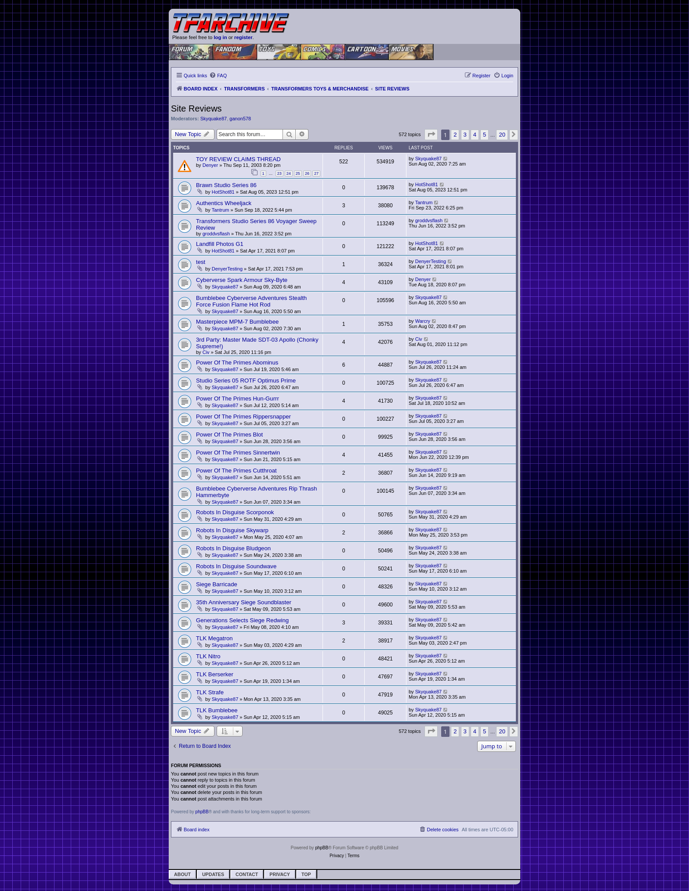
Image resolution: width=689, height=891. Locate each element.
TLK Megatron (214, 638)
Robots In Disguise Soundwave (236, 566)
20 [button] (502, 134)
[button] (431, 134)
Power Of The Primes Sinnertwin (238, 452)
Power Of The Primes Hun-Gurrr (237, 398)
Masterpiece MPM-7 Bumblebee (237, 321)
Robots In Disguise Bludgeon (233, 548)
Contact (247, 874)
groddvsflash (216, 233)
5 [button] (484, 134)
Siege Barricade (216, 584)
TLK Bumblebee (217, 710)
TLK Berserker (214, 674)
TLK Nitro (208, 656)
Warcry (422, 321)
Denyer (210, 165)
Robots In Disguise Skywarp (232, 530)
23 (279, 173)
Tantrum (220, 210)
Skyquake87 (213, 118)
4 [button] (474, 134)
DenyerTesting (227, 268)
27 (316, 173)
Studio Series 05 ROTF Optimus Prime (246, 380)
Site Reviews (196, 108)
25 (298, 173)
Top (306, 874)
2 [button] (455, 134)
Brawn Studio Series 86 (226, 185)
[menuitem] (218, 75)
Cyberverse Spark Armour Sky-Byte (241, 280)
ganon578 (240, 118)
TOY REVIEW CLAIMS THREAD (238, 159)
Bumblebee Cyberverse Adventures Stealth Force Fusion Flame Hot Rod (251, 301)
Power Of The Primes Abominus (237, 362)
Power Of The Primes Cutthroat (236, 470)
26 (307, 173)
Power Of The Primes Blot (229, 434)
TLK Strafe (210, 692)
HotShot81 (223, 192)
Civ (206, 352)
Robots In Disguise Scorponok (235, 512)
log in (220, 37)
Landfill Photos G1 (219, 244)
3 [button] (465, 134)
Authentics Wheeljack (223, 203)
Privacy (279, 874)
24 (288, 173)
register (243, 37)
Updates (213, 874)
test (200, 262)
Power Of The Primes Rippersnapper (243, 416)
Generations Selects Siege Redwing (242, 620)
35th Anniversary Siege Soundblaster (243, 602)
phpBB (202, 811)
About (182, 874)
